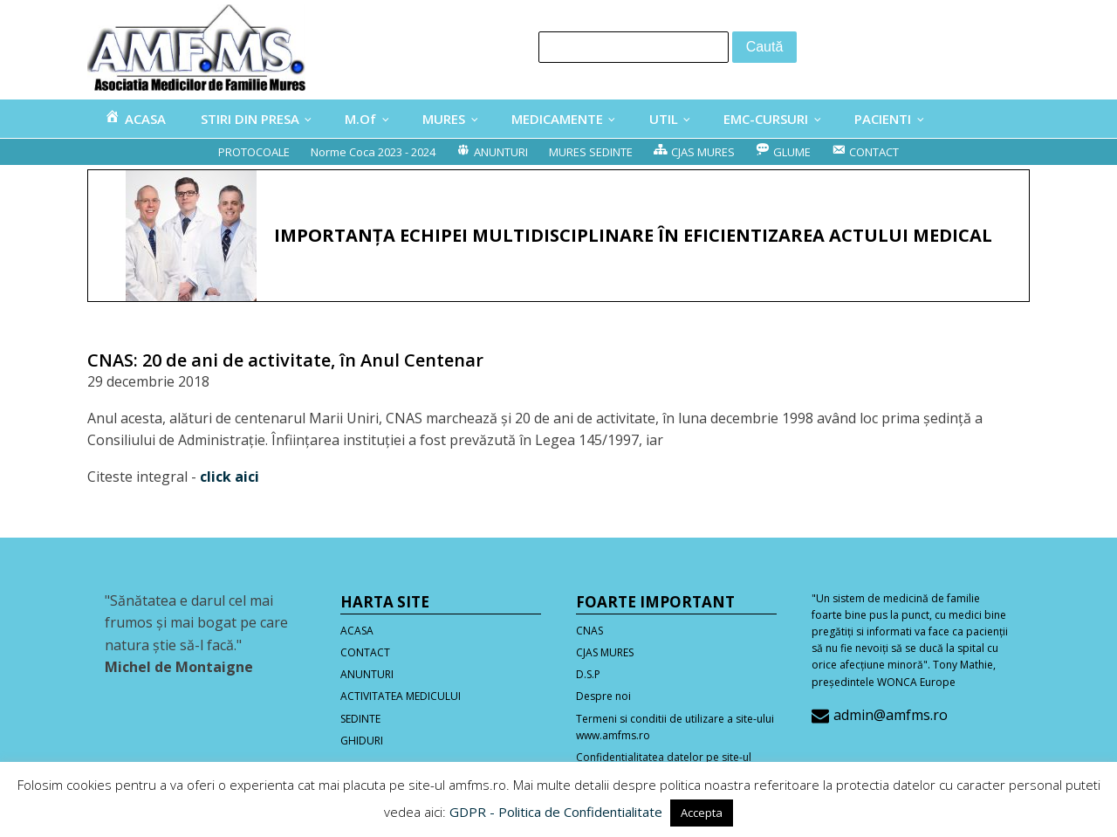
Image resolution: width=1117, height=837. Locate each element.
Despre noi (603, 696)
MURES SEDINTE (591, 152)
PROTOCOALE (254, 152)
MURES (443, 118)
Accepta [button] (702, 812)
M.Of (360, 118)
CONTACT (365, 652)
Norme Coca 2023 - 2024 (373, 152)
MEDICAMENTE (557, 118)
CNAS (589, 630)
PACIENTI (882, 118)
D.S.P (588, 674)
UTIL (663, 118)
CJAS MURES (605, 652)
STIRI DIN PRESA (250, 118)
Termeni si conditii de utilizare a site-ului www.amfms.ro (675, 727)
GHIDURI (361, 740)
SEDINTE (360, 718)
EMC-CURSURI (765, 118)
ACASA (356, 630)
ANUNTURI (367, 674)
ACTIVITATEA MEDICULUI (400, 696)
